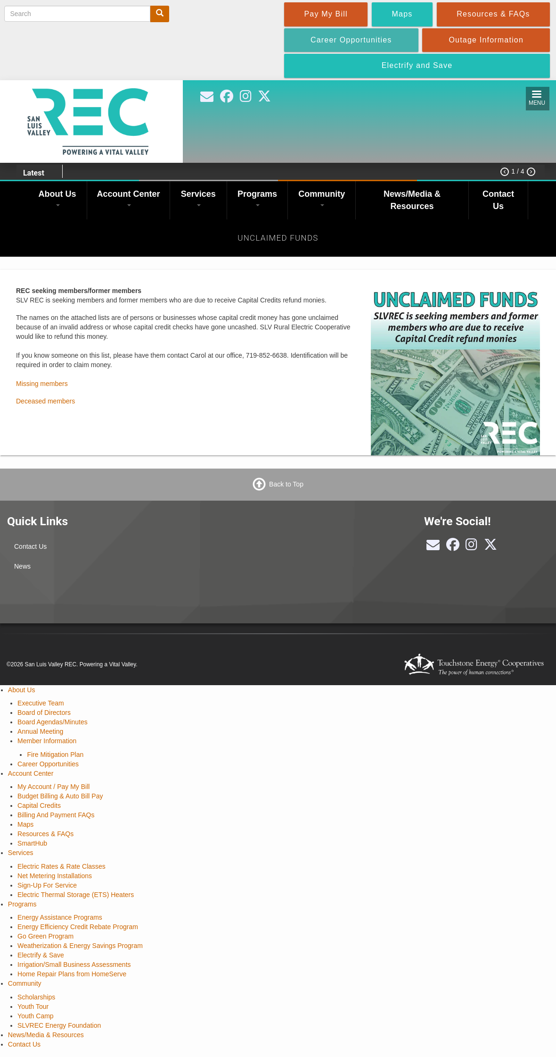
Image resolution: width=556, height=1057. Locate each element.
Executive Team (40, 703)
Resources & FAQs (45, 834)
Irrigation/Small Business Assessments (74, 964)
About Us (57, 197)
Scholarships (36, 997)
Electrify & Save (40, 955)
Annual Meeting (40, 731)
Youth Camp (35, 1016)
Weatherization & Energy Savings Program (80, 945)
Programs (257, 197)
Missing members (42, 383)
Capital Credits (39, 805)
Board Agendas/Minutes (52, 722)
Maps (25, 824)
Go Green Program (45, 936)
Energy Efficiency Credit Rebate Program (77, 927)
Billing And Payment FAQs (55, 815)
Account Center (128, 197)
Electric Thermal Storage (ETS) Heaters (75, 894)
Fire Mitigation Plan (55, 754)
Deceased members (45, 401)
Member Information (46, 741)
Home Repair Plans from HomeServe (71, 974)
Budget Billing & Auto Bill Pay (60, 796)
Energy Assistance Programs (59, 917)
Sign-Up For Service (47, 885)
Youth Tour (33, 1006)
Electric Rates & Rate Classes (61, 866)
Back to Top (286, 483)
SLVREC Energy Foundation (59, 1025)
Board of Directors (44, 712)
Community (321, 197)
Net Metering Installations (54, 876)
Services (198, 197)
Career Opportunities (48, 764)
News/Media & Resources (412, 200)
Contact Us (498, 200)
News (22, 566)
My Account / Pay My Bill (53, 786)
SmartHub (32, 843)
